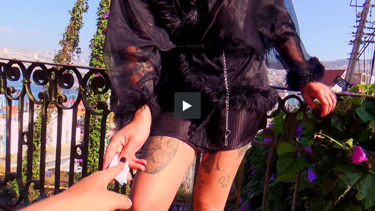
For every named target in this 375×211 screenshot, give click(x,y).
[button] (187, 105)
